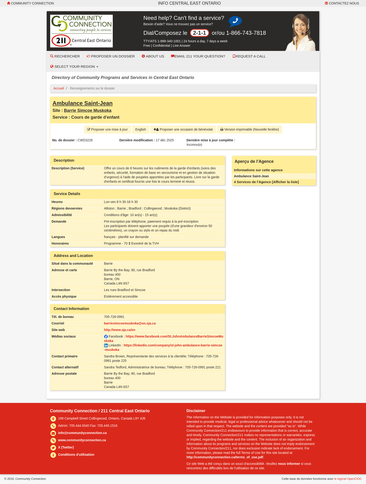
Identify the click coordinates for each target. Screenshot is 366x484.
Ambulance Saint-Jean (83, 103)
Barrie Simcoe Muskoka (87, 110)
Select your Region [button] (74, 66)
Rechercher (65, 56)
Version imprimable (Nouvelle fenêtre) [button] (249, 129)
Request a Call (249, 56)
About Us (153, 56)
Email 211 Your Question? (198, 56)
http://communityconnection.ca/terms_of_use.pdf (225, 457)
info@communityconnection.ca (82, 433)
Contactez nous (342, 3)
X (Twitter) (66, 447)
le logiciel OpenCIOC (348, 478)
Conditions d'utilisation (76, 454)
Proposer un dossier (111, 56)
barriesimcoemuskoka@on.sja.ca (130, 323)
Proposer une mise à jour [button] (107, 129)
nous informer (289, 464)
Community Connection (30, 3)
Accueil (58, 88)
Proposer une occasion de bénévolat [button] (183, 129)
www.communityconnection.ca (82, 440)
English (140, 129)
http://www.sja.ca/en (119, 330)
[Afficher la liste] (285, 182)
